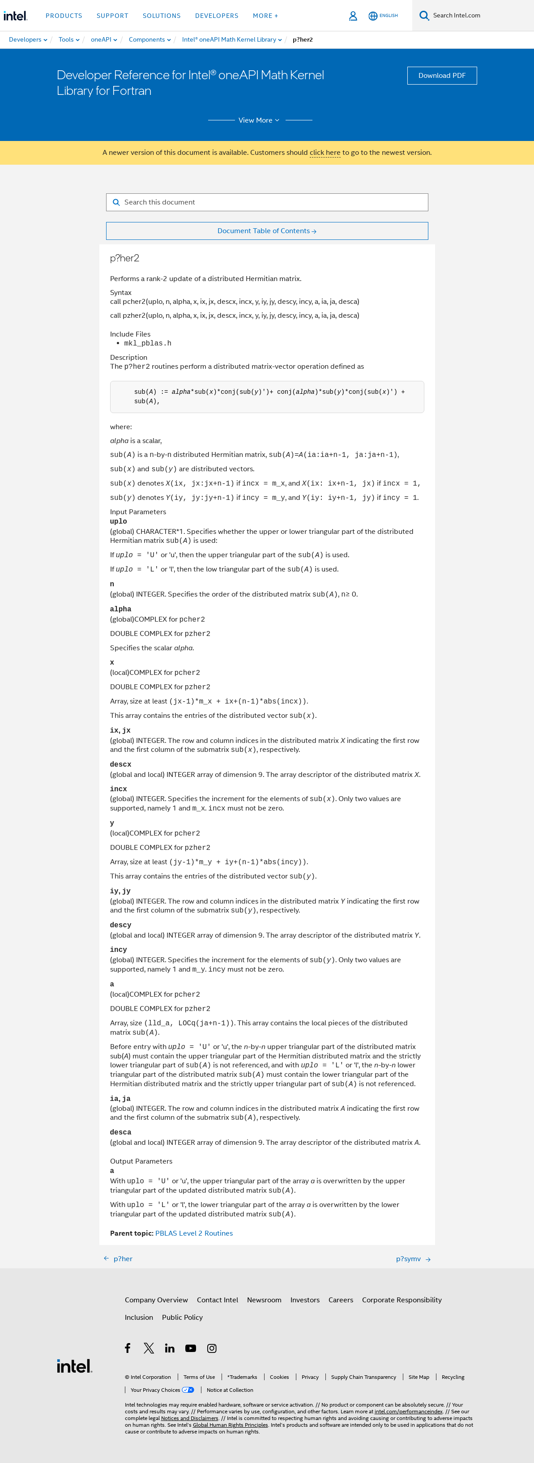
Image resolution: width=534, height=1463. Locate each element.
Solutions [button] (162, 16)
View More (260, 120)
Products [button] (64, 16)
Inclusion (139, 1317)
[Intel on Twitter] (149, 1350)
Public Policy (182, 1317)
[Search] (424, 15)
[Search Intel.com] (482, 15)
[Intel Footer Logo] (75, 1365)
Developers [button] (217, 16)
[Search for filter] (267, 202)
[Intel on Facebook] (128, 1350)
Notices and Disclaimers (189, 1418)
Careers (341, 1300)
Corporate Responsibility (402, 1300)
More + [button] (265, 16)
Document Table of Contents (264, 230)
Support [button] (112, 16)
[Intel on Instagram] (212, 1350)
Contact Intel (217, 1300)
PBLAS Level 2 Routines (194, 1233)
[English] (383, 15)
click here (325, 152)
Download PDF (442, 75)
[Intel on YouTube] (191, 1350)
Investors (305, 1300)
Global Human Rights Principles (230, 1424)
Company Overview (156, 1300)
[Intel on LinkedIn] (170, 1350)
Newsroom (264, 1300)
